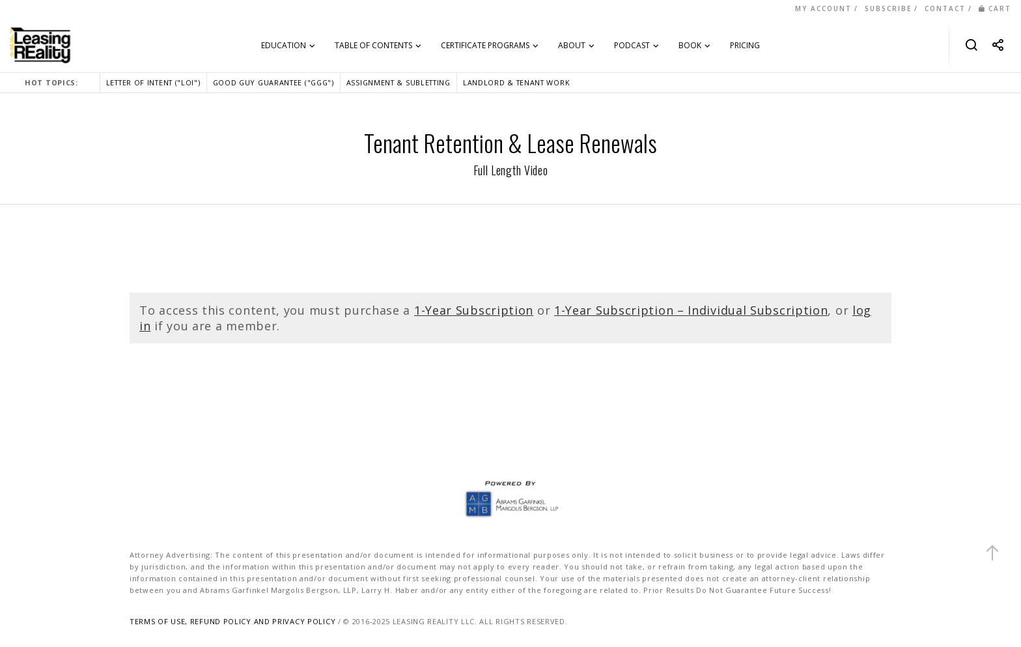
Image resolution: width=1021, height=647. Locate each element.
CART (995, 8)
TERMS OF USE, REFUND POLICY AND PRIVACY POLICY (232, 621)
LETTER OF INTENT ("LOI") (153, 82)
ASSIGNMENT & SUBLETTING (398, 82)
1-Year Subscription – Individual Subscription (691, 310)
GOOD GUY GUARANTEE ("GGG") (273, 82)
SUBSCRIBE (888, 8)
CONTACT (945, 8)
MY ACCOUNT (823, 8)
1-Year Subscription (473, 310)
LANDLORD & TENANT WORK (516, 82)
